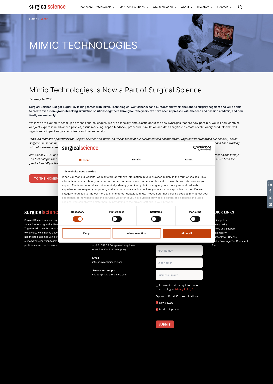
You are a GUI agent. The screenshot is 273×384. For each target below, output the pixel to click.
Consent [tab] (84, 160)
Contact (222, 7)
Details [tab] (136, 159)
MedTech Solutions (132, 7)
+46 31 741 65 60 (102, 245)
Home (33, 19)
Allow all (186, 233)
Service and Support (223, 228)
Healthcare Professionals (95, 7)
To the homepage (49, 178)
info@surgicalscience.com (107, 261)
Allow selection (136, 233)
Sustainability (219, 232)
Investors (203, 7)
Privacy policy (220, 224)
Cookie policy (219, 220)
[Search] (240, 7)
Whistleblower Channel (224, 236)
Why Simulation (163, 7)
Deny (86, 233)
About (185, 7)
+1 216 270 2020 (105, 249)
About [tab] (189, 159)
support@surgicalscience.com (109, 274)
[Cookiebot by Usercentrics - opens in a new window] (196, 148)
